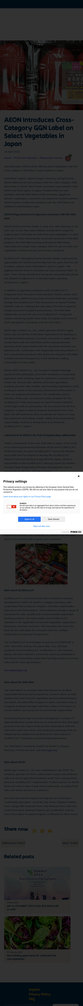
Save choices (53, 519)
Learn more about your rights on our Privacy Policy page (27, 496)
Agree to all (29, 519)
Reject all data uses (41, 526)
